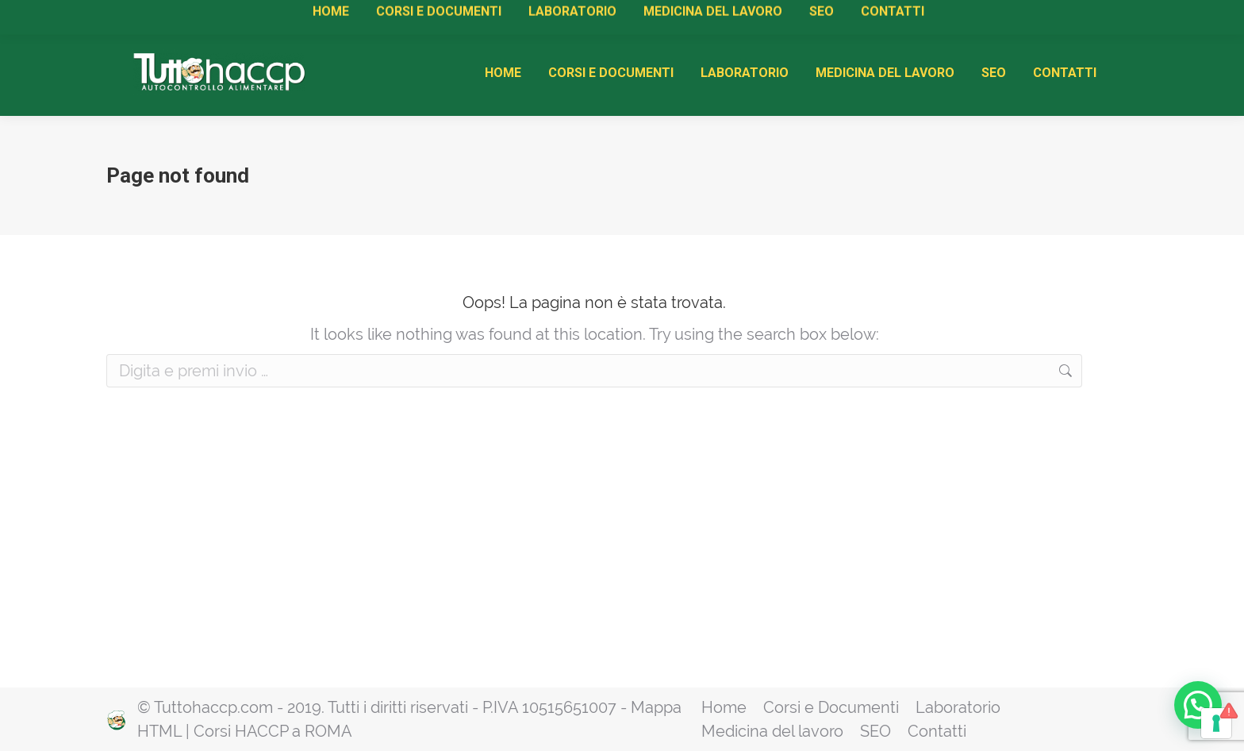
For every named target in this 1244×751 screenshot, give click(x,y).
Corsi (303, 16)
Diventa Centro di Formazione (551, 16)
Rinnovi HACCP (430, 16)
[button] (1198, 704)
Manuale (251, 16)
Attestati (354, 16)
